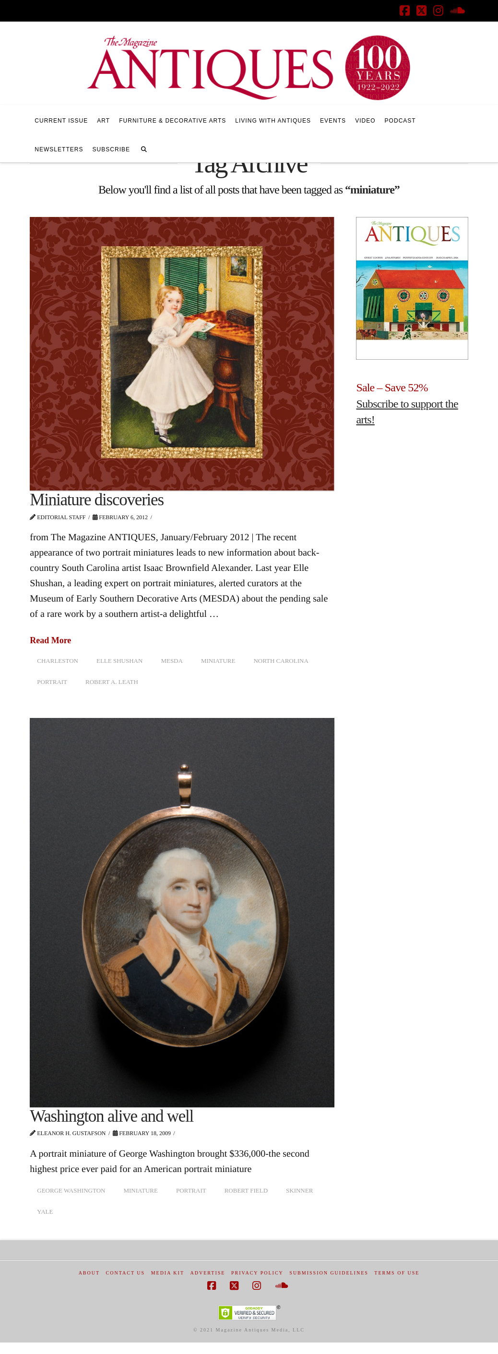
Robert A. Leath (111, 681)
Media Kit (167, 1272)
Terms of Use (396, 1272)
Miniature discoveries (97, 499)
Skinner (299, 1190)
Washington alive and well (111, 1116)
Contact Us (125, 1272)
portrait (52, 681)
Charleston (57, 660)
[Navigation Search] (144, 148)
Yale (45, 1211)
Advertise (207, 1272)
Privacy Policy (257, 1272)
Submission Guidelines (328, 1272)
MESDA (172, 660)
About (89, 1272)
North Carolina (280, 660)
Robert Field (246, 1190)
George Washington (71, 1190)
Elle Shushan (119, 660)
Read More (50, 640)
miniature (218, 660)
